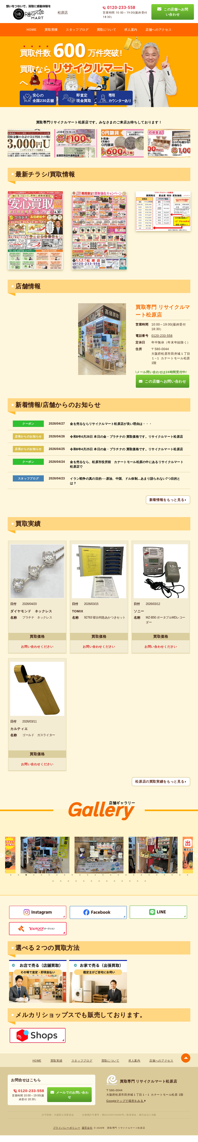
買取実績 (56, 1060)
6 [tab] (49, 874)
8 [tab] (64, 874)
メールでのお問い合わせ (69, 1094)
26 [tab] (60, 881)
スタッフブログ (77, 30)
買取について (106, 30)
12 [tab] (95, 874)
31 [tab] (99, 881)
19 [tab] (149, 874)
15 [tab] (118, 874)
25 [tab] (53, 881)
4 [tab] (33, 874)
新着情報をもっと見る (168, 500)
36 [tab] (137, 881)
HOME (32, 30)
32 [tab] (106, 881)
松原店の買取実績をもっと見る (161, 781)
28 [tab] (76, 881)
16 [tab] (126, 874)
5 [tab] (41, 874)
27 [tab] (68, 881)
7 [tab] (56, 874)
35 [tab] (129, 881)
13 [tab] (103, 874)
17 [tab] (133, 874)
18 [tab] (141, 874)
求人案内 (130, 30)
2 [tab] (18, 874)
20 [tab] (156, 874)
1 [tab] (10, 874)
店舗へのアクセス (158, 30)
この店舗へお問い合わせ (172, 12)
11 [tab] (87, 874)
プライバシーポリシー (66, 1127)
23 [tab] (179, 874)
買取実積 (51, 30)
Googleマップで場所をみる (126, 1100)
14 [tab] (110, 874)
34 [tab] (122, 881)
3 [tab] (26, 874)
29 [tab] (83, 881)
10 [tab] (79, 874)
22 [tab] (172, 874)
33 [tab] (114, 881)
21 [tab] (164, 874)
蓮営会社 (87, 1127)
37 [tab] (145, 881)
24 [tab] (187, 874)
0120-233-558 (162, 336)
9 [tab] (72, 874)
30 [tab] (91, 881)
